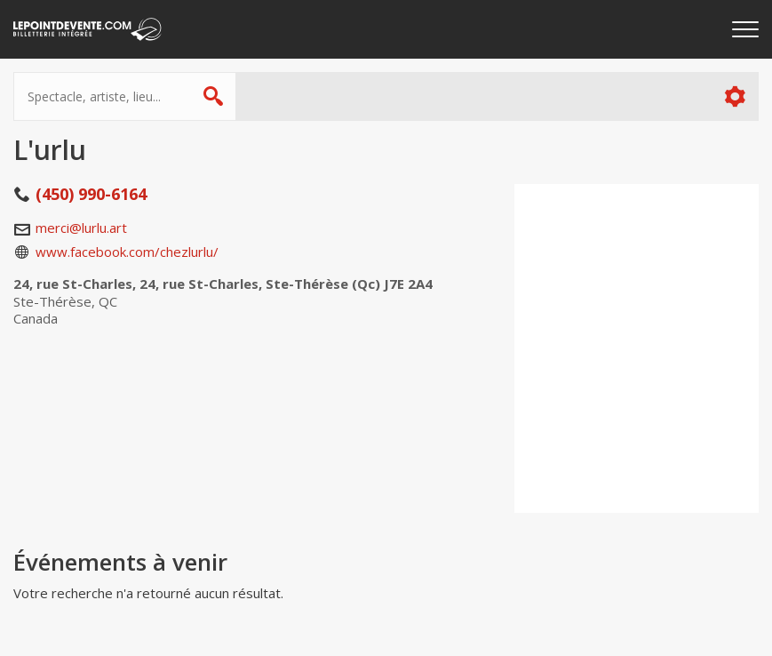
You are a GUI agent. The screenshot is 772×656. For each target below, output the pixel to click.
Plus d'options (734, 96)
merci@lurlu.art (81, 227)
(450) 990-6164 (91, 193)
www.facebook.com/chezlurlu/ (127, 251)
